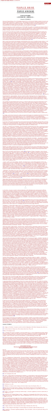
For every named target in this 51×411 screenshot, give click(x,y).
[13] (21, 177)
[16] (14, 315)
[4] (11, 81)
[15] (38, 272)
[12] (27, 173)
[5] (43, 94)
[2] (32, 39)
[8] (24, 151)
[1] (35, 25)
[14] (23, 200)
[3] (3, 330)
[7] (3, 113)
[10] (24, 165)
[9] (28, 152)
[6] (8, 99)
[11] (13, 173)
